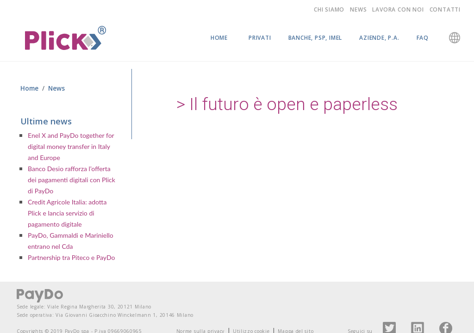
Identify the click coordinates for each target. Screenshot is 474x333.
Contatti (445, 9)
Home (219, 38)
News (358, 9)
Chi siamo (329, 9)
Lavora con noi (398, 9)
